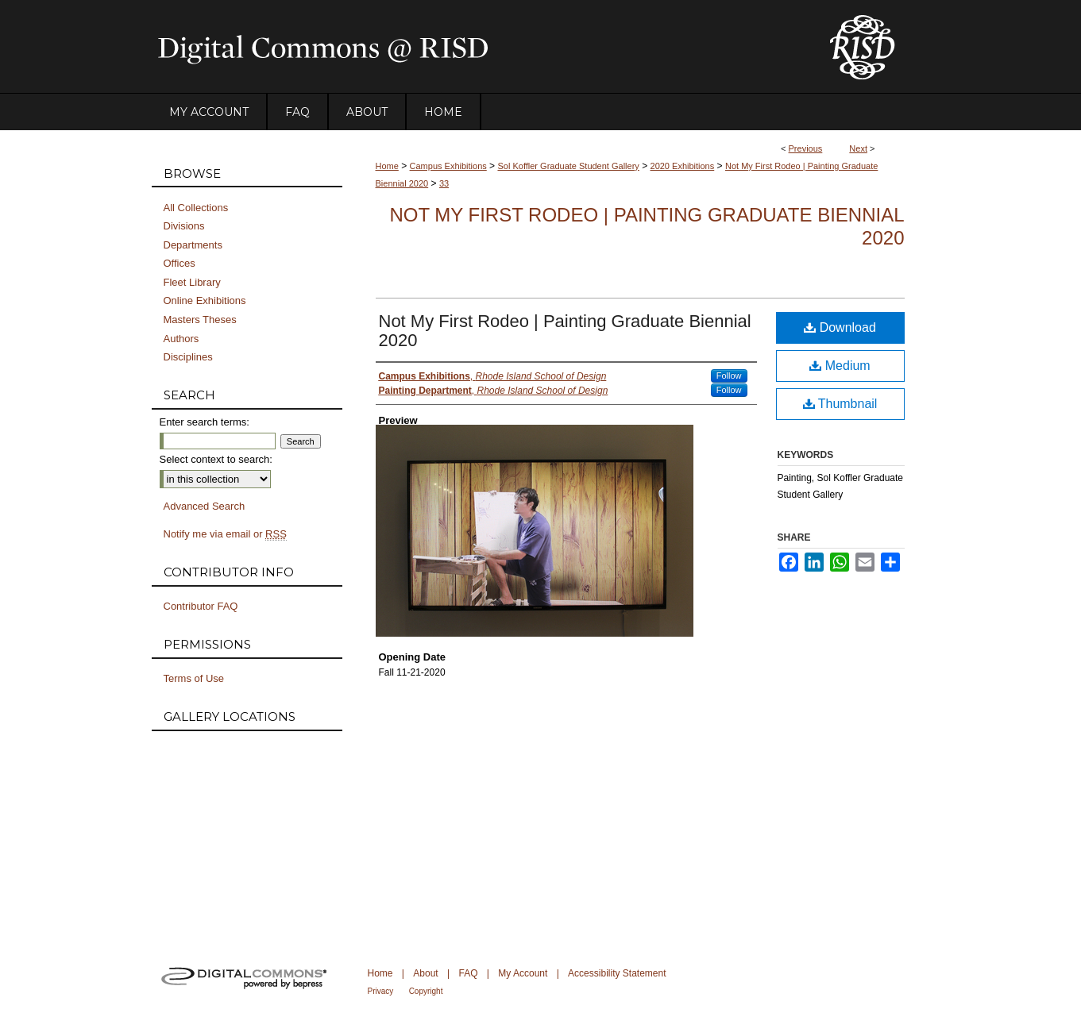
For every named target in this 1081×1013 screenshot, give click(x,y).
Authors (181, 339)
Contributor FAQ (201, 606)
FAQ (467, 973)
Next (858, 148)
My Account (522, 973)
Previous (806, 148)
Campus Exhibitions (448, 166)
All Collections (196, 208)
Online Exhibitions (205, 300)
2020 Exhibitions (683, 166)
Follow (729, 375)
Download (840, 327)
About (425, 973)
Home (387, 166)
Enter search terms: (204, 422)
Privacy (381, 991)
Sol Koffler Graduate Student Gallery (568, 166)
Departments (193, 245)
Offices (179, 263)
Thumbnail (840, 403)
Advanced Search (204, 506)
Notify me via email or (225, 534)
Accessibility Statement (617, 973)
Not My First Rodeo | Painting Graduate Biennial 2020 (565, 330)
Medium (839, 365)
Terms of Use (194, 678)
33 (444, 183)
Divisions (184, 226)
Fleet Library (192, 282)
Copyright (426, 991)
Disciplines (188, 357)
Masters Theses (200, 319)
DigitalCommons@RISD (477, 47)
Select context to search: (216, 459)
